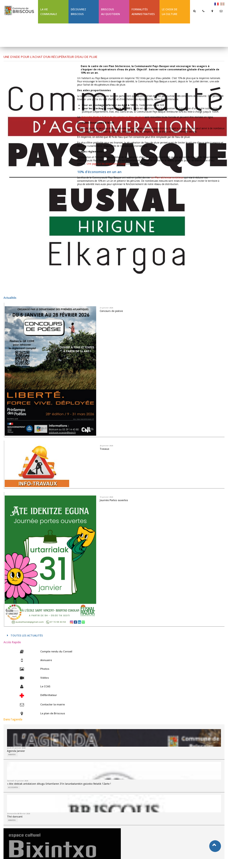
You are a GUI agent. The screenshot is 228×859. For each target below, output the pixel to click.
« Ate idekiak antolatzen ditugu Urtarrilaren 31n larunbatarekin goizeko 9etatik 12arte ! (59, 783)
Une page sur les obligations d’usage (106, 163)
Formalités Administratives (143, 12)
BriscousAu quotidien (110, 12)
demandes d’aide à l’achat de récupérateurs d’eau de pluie (112, 117)
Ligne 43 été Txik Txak (51, 35)
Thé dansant (15, 816)
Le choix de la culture (169, 12)
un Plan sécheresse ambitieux (167, 177)
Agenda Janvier (16, 751)
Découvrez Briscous (78, 12)
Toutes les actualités (25, 635)
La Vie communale (48, 12)
